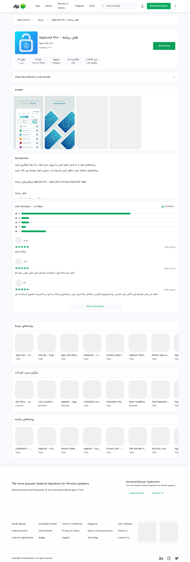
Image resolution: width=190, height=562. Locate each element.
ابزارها (41, 20)
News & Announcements (100, 531)
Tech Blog (93, 538)
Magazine (92, 524)
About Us (123, 531)
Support (79, 6)
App (37, 6)
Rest (92, 6)
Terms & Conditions (72, 524)
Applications (23, 20)
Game (48, 6)
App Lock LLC (46, 43)
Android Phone (136, 493)
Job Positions (45, 531)
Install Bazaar (19, 524)
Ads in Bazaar (125, 524)
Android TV (158, 493)
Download (164, 46)
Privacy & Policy (71, 531)
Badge (42, 538)
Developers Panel (48, 524)
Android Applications (23, 538)
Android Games (19, 531)
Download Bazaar (159, 6)
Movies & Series (63, 6)
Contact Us (123, 538)
